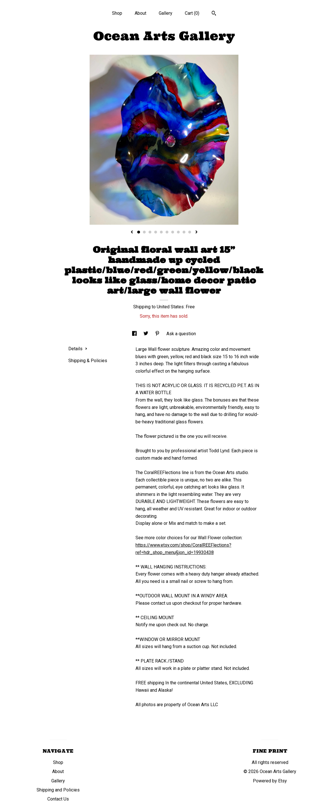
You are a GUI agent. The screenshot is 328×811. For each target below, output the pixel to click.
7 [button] (172, 232)
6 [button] (167, 232)
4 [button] (155, 232)
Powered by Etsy (270, 781)
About (140, 13)
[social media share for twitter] (146, 333)
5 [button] (161, 232)
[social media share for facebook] (135, 333)
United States (170, 306)
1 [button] (138, 232)
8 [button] (178, 232)
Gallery (165, 13)
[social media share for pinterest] (158, 333)
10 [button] (189, 232)
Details (77, 348)
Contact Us (58, 799)
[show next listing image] (196, 232)
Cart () (192, 13)
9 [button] (184, 232)
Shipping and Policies (58, 790)
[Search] (214, 14)
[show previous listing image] (131, 232)
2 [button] (144, 232)
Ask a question (181, 333)
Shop (117, 13)
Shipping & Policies (87, 360)
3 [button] (150, 232)
